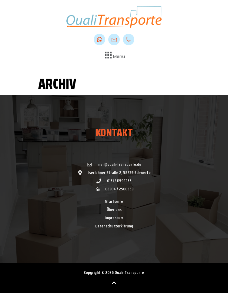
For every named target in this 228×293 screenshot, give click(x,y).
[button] (114, 55)
